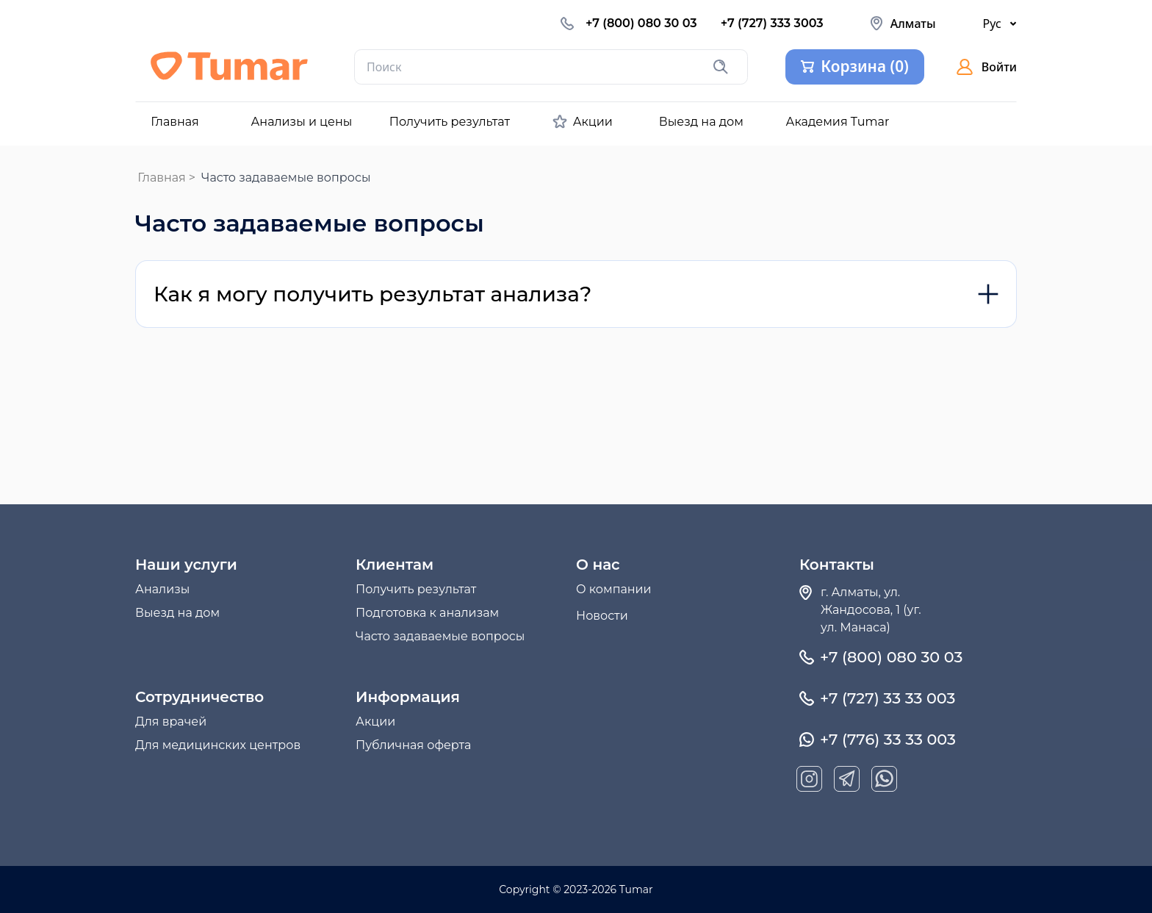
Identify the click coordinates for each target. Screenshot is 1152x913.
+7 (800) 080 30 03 (641, 23)
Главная (161, 178)
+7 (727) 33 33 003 (887, 698)
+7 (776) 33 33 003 (888, 739)
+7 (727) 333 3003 (772, 23)
